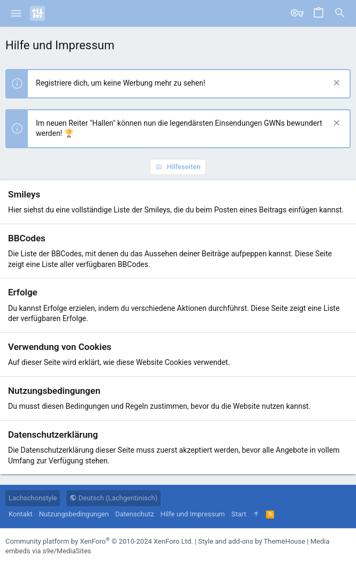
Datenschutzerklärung (53, 434)
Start (238, 514)
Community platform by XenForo (99, 541)
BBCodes (27, 238)
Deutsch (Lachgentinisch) (113, 498)
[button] (16, 13)
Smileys (24, 194)
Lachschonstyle (33, 498)
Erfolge (22, 292)
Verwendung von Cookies (59, 346)
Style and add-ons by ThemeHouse (251, 541)
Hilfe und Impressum (193, 514)
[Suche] (340, 13)
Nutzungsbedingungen (54, 390)
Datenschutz (134, 514)
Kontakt (21, 514)
